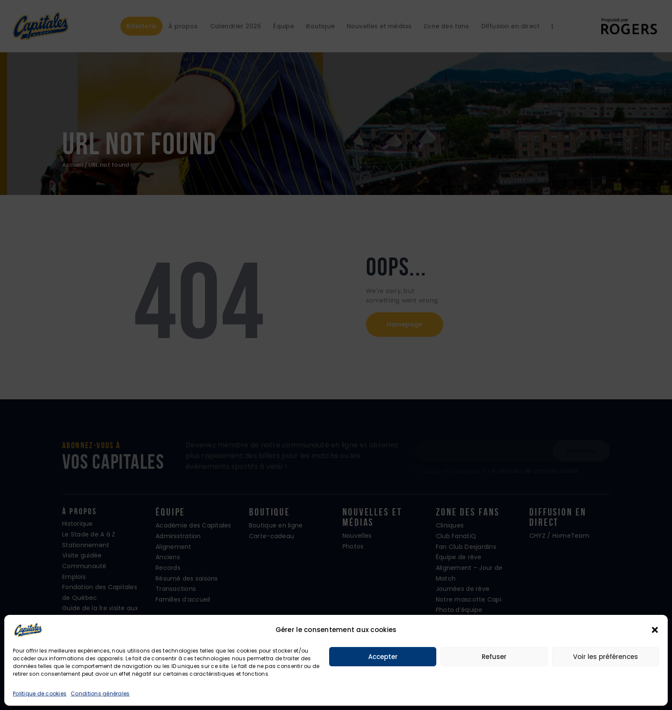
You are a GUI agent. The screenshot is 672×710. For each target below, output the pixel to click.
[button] (655, 630)
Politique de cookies (39, 693)
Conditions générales (100, 693)
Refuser (494, 656)
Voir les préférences (605, 656)
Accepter (383, 656)
